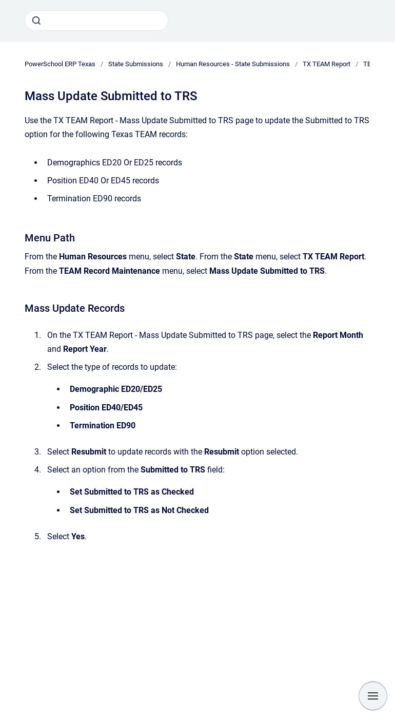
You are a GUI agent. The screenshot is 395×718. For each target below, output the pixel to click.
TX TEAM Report (326, 64)
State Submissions (135, 64)
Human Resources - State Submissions (233, 64)
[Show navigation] (373, 696)
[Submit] (36, 20)
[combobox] (96, 20)
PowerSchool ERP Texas (60, 64)
